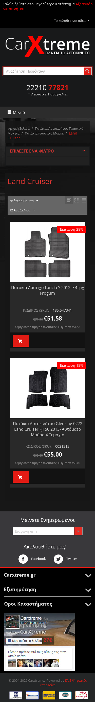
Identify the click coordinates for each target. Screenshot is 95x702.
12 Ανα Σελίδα (22, 210)
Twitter (65, 559)
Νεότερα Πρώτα (23, 201)
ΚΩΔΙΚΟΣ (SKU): (36, 310)
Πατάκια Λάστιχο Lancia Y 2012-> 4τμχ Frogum (47, 290)
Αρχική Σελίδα (19, 128)
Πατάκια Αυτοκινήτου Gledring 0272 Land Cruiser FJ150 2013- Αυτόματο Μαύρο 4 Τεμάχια (47, 429)
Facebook (32, 559)
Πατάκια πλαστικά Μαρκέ (44, 133)
